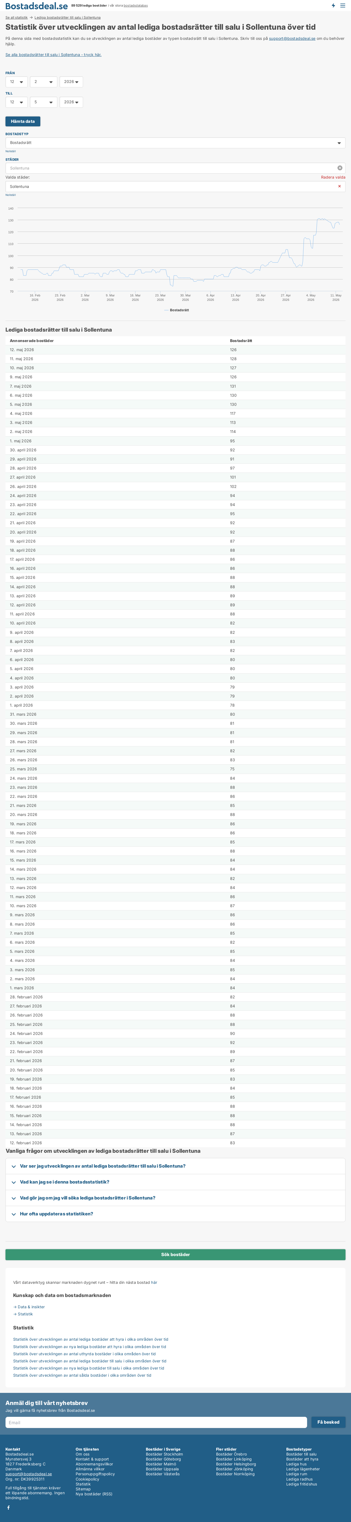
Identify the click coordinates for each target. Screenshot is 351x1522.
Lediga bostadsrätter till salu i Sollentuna (68, 17)
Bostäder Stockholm (164, 1454)
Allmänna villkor (90, 1469)
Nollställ (10, 151)
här (154, 1282)
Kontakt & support (92, 1459)
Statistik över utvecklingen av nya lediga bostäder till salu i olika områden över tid (88, 1368)
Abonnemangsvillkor (94, 1464)
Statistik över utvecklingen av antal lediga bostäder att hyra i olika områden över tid (90, 1339)
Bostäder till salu (301, 1454)
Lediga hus (296, 1464)
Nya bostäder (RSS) (94, 1494)
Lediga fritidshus (301, 1484)
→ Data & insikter (29, 1306)
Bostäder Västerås (163, 1473)
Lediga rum (296, 1473)
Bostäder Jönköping (234, 1469)
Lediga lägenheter (303, 1469)
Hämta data (23, 121)
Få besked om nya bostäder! (333, 5)
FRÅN (10, 73)
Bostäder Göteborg (163, 1459)
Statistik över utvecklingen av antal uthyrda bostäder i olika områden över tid (84, 1353)
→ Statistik (23, 1314)
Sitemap (83, 1489)
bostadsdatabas (136, 5)
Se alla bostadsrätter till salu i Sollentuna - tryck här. (53, 54)
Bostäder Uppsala (162, 1469)
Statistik (83, 1484)
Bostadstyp (17, 134)
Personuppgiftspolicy (95, 1473)
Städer (12, 159)
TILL (9, 93)
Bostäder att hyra (302, 1459)
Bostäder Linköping (234, 1459)
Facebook (8, 1507)
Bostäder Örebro (231, 1454)
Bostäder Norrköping (235, 1473)
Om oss (82, 1454)
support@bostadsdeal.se (292, 38)
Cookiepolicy (87, 1479)
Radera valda (333, 177)
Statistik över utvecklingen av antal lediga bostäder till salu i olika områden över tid (89, 1361)
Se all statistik (16, 17)
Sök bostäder (175, 1254)
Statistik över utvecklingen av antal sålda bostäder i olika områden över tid (82, 1375)
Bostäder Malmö (161, 1464)
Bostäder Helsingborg (236, 1464)
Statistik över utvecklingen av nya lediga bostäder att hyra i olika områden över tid (89, 1346)
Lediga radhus (299, 1479)
